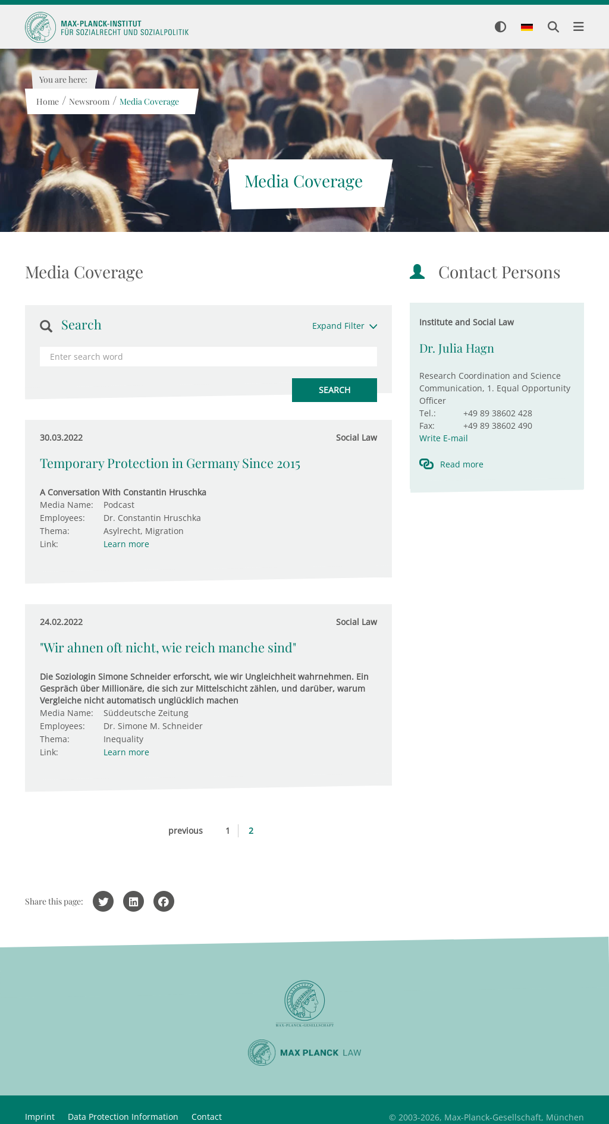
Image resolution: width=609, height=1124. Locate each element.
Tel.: (427, 413)
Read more (462, 464)
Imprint (40, 1116)
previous (185, 830)
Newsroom (88, 101)
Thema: (55, 530)
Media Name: (66, 504)
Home (47, 101)
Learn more (126, 544)
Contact (207, 1116)
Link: (49, 544)
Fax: (427, 425)
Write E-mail (443, 438)
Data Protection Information (123, 1116)
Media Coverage (148, 101)
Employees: (62, 517)
